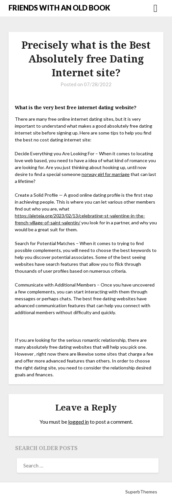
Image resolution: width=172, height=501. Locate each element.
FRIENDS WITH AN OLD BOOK (59, 7)
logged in (78, 421)
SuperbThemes (141, 491)
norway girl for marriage (106, 174)
